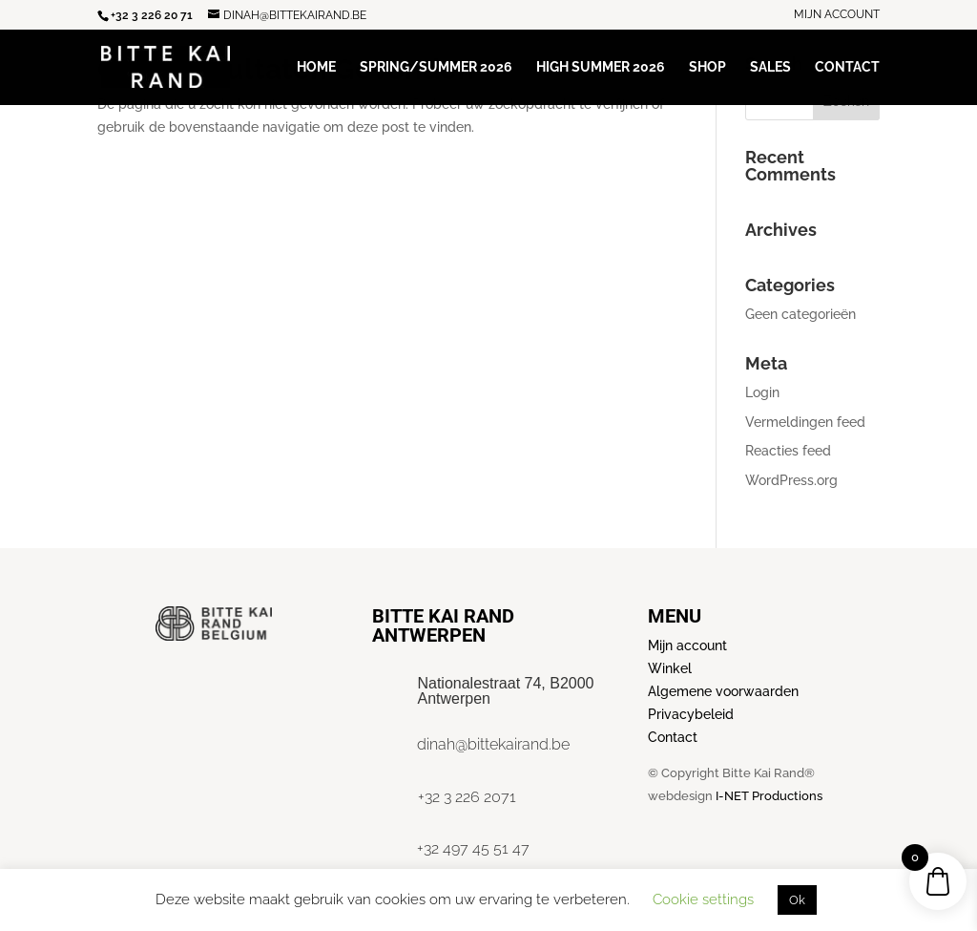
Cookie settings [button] (703, 899)
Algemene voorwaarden (723, 691)
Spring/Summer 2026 (436, 67)
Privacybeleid (691, 714)
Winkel (670, 668)
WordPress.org (791, 480)
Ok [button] (797, 900)
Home (316, 67)
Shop (707, 67)
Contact (847, 67)
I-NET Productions (769, 796)
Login (762, 392)
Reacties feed (788, 450)
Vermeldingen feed (805, 422)
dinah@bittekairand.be (493, 744)
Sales (770, 67)
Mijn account (837, 15)
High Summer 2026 (600, 67)
